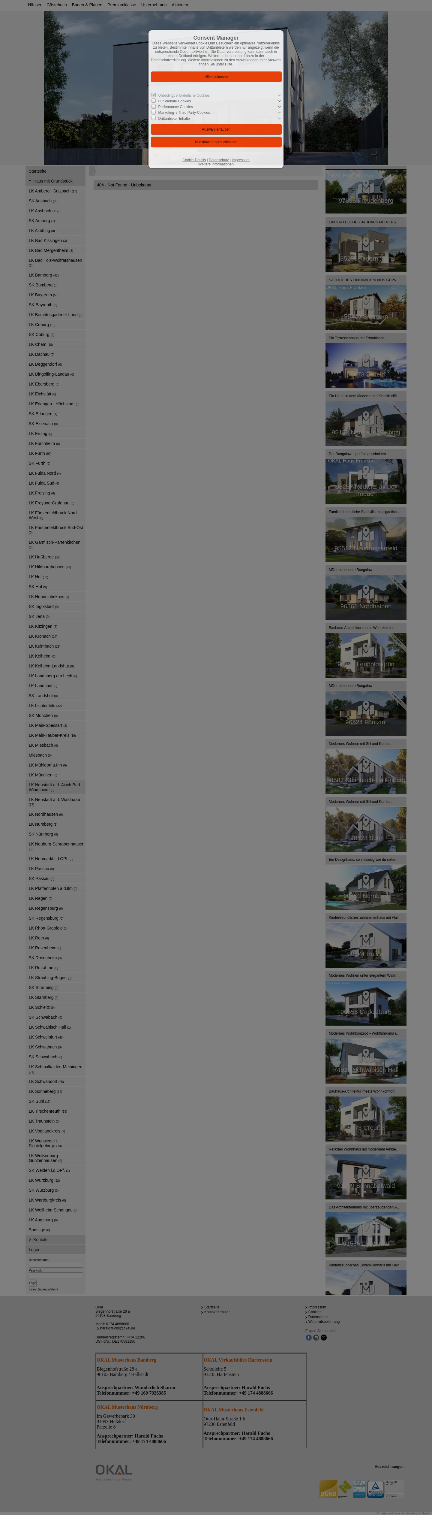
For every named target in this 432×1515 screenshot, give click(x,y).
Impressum (240, 160)
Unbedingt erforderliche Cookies (184, 95)
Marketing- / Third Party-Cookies (184, 112)
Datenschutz (219, 160)
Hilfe (228, 64)
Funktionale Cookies (174, 101)
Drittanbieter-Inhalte (174, 118)
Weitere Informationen (216, 164)
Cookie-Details (194, 160)
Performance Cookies (175, 107)
